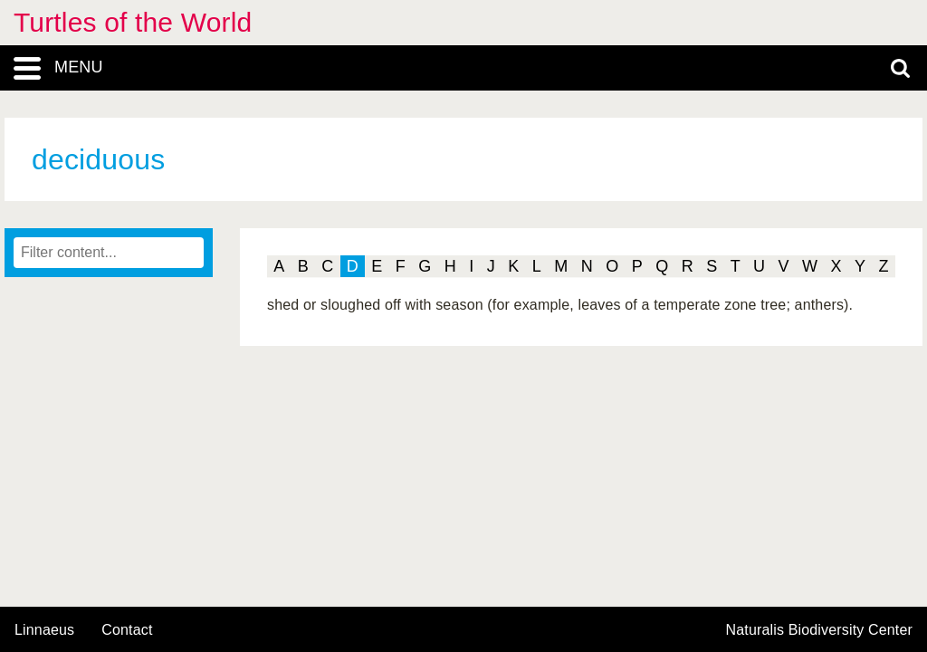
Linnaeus (44, 630)
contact (126, 630)
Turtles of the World (133, 22)
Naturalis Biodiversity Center (819, 630)
